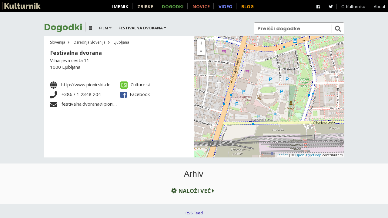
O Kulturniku (353, 6)
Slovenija (57, 42)
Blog (247, 6)
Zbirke (145, 6)
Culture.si (135, 84)
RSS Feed (194, 213)
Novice (201, 6)
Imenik (120, 6)
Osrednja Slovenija (89, 42)
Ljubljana (121, 42)
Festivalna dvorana (76, 52)
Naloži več (192, 190)
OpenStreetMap (308, 155)
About (380, 6)
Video (225, 6)
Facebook (135, 94)
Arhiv (193, 174)
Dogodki (173, 6)
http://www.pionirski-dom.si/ (91, 84)
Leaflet (282, 155)
